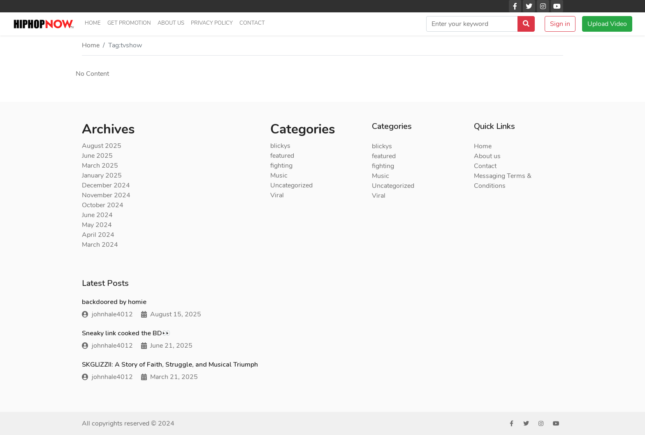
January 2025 (102, 175)
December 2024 (106, 185)
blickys (280, 145)
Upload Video (607, 23)
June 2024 (97, 215)
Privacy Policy (212, 23)
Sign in (560, 23)
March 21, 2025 (169, 376)
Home (93, 23)
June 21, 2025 (167, 345)
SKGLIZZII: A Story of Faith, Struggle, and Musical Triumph (170, 364)
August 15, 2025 (171, 314)
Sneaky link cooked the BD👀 (126, 333)
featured (282, 155)
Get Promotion (129, 23)
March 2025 (100, 165)
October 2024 (102, 205)
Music (279, 175)
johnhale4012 (107, 314)
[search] (472, 24)
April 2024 (98, 234)
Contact (252, 23)
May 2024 (97, 224)
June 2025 (97, 155)
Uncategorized (291, 185)
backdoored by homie (114, 301)
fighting (281, 165)
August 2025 (101, 145)
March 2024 (100, 244)
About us (171, 23)
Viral (277, 195)
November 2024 (106, 195)
